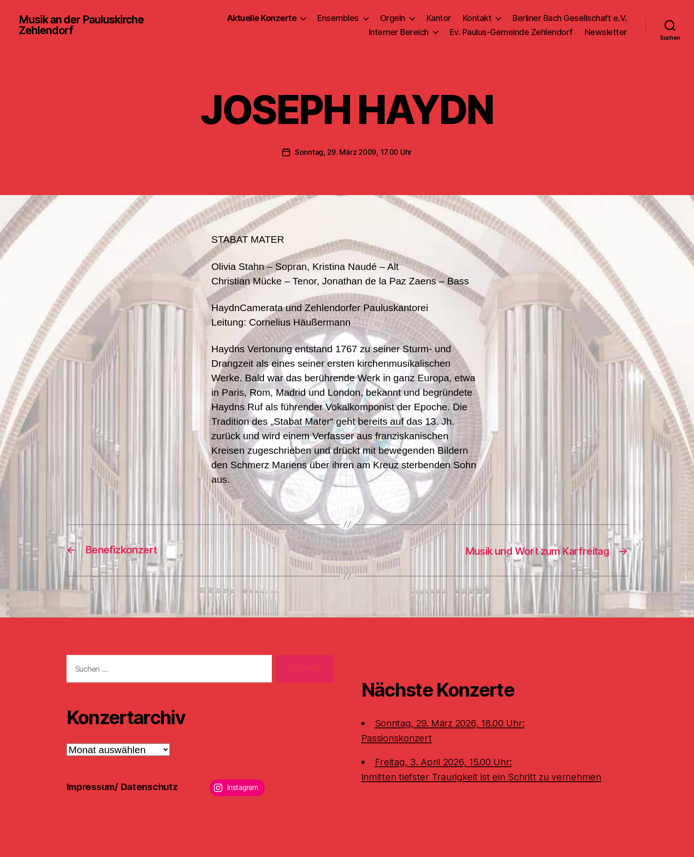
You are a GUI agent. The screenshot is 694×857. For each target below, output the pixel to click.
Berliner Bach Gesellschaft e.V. (569, 18)
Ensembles (338, 18)
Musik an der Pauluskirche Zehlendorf (85, 25)
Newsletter (605, 32)
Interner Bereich (399, 32)
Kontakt (477, 18)
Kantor (438, 18)
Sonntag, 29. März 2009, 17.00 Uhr (353, 152)
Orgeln (392, 18)
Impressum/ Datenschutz (125, 786)
